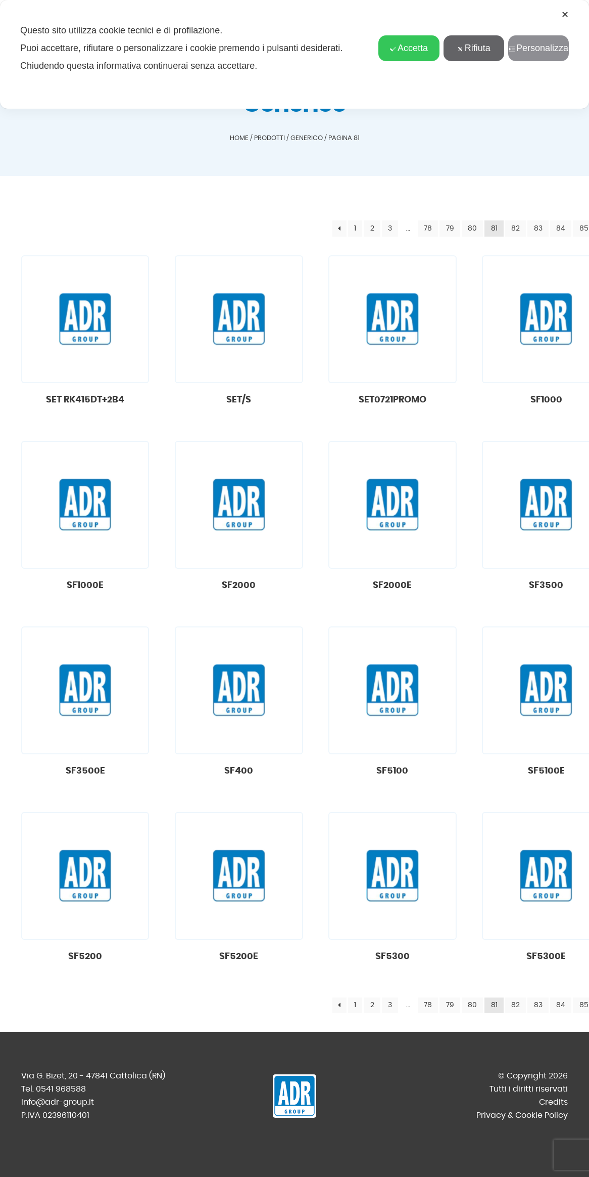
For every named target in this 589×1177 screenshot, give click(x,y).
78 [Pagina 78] (428, 228)
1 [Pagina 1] (355, 228)
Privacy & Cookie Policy (522, 1115)
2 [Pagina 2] (372, 228)
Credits (553, 1102)
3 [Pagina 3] (390, 228)
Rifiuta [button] (473, 48)
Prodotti (269, 138)
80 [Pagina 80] (472, 228)
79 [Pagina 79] (450, 228)
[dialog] (294, 54)
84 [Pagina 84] (560, 228)
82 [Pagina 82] (515, 228)
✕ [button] (565, 15)
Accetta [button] (409, 48)
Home (239, 138)
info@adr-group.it (57, 1102)
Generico (306, 138)
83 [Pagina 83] (538, 228)
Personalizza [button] (538, 48)
